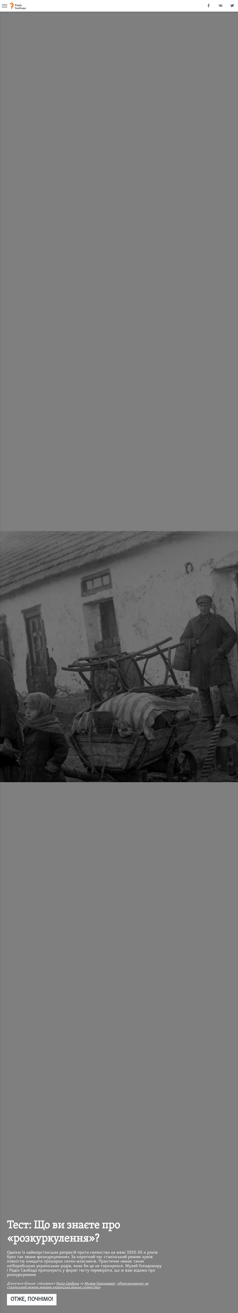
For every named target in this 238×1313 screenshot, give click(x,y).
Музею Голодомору (99, 1284)
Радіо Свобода (67, 1284)
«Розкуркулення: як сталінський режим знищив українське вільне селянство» (78, 1285)
